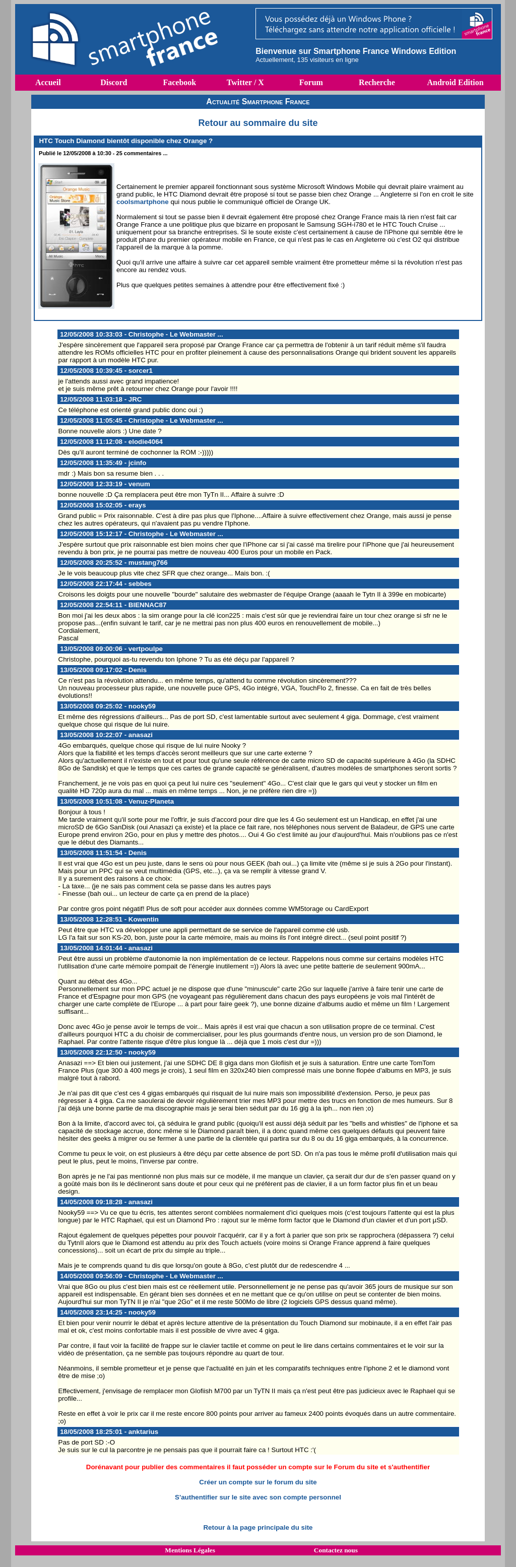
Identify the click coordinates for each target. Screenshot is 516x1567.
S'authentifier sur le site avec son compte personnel (258, 1497)
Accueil (48, 82)
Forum (311, 82)
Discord (113, 82)
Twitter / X (245, 82)
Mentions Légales (190, 1550)
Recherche (377, 82)
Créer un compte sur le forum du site (257, 1482)
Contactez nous (336, 1550)
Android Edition (455, 82)
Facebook (179, 82)
